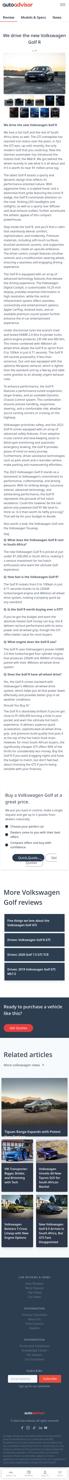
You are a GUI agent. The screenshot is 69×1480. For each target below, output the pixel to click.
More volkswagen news (24, 1065)
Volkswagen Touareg (23, 528)
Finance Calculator (34, 1315)
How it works (34, 1324)
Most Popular (34, 1288)
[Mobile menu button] (62, 4)
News (57, 17)
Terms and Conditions (35, 1346)
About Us (34, 1319)
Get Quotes (41, 860)
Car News (34, 1297)
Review (8, 17)
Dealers (34, 1328)
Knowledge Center (34, 1350)
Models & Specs (33, 17)
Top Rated (34, 1292)
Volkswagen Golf (45, 524)
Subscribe (50, 1379)
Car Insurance (34, 1359)
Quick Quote (28, 857)
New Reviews (34, 1284)
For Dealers (35, 1355)
